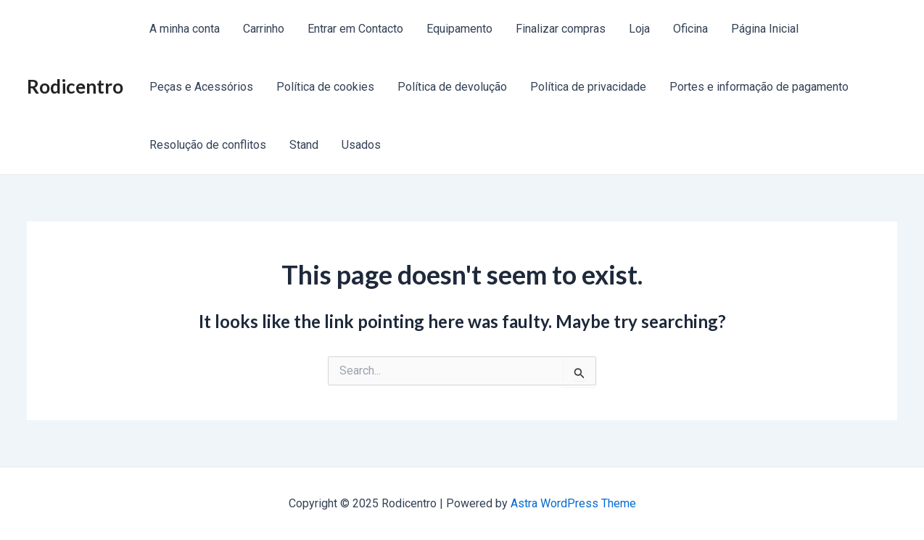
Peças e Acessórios (201, 87)
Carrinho (263, 29)
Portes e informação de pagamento (759, 87)
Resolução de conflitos (207, 145)
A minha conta (184, 29)
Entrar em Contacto (355, 29)
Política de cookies (325, 87)
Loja (639, 29)
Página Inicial (765, 29)
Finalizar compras (561, 29)
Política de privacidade (588, 87)
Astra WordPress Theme (573, 503)
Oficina (690, 29)
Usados (361, 145)
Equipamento (459, 29)
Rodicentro (75, 86)
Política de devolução (452, 87)
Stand (303, 145)
